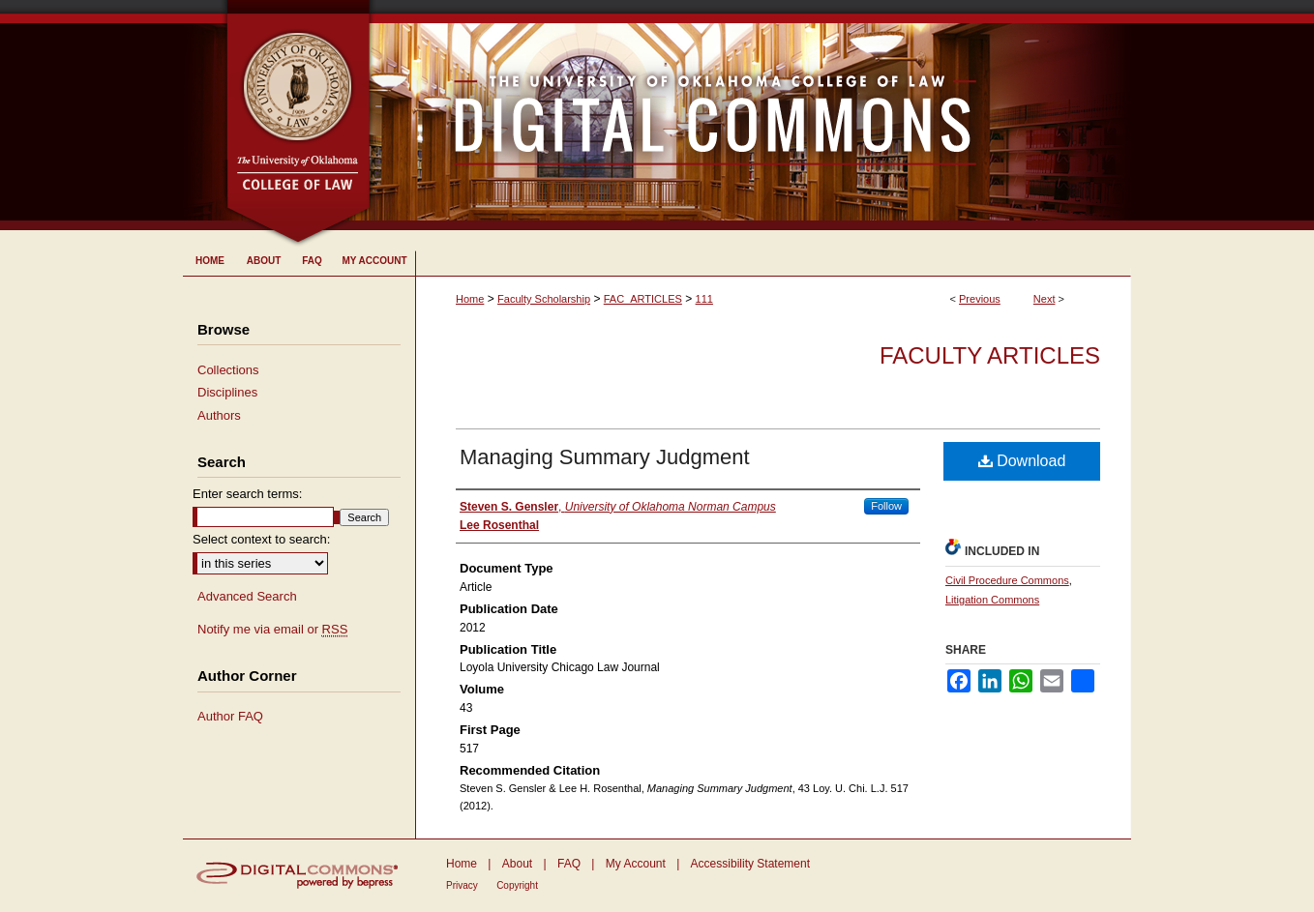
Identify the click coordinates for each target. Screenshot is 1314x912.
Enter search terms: (247, 493)
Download (1022, 461)
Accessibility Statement (750, 863)
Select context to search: (261, 539)
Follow (886, 506)
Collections (228, 370)
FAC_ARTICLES (643, 299)
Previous (979, 299)
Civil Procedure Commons (1007, 580)
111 (704, 299)
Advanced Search (247, 596)
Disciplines (227, 392)
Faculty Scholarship (543, 299)
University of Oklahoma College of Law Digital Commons (751, 115)
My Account (636, 863)
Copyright (517, 885)
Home (470, 299)
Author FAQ (230, 716)
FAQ (569, 863)
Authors (219, 415)
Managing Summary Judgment (605, 457)
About (517, 863)
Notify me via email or (272, 629)
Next (1044, 299)
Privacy (462, 885)
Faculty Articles (990, 355)
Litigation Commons (992, 599)
